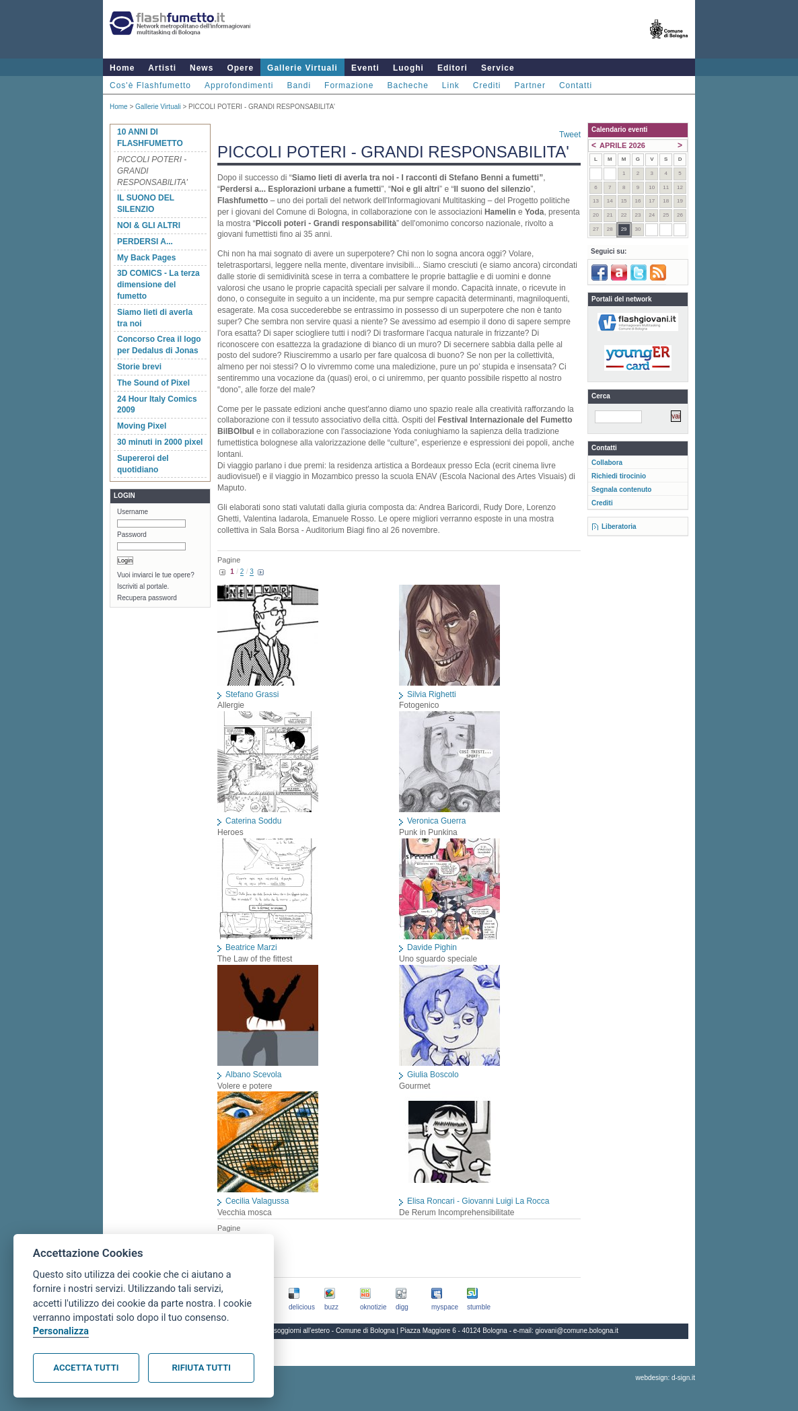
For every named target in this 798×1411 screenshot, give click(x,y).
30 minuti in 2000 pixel (160, 442)
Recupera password (147, 598)
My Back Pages (146, 257)
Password (132, 534)
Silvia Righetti (431, 694)
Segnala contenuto (621, 489)
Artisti (162, 68)
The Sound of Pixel (153, 383)
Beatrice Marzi (251, 947)
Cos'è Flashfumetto (150, 85)
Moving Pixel (141, 426)
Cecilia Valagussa (257, 1201)
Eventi (365, 68)
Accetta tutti (85, 1368)
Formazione (348, 85)
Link (451, 85)
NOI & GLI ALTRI (148, 225)
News (201, 68)
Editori (452, 68)
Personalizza (61, 1331)
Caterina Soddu (253, 821)
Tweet (570, 134)
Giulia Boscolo (433, 1074)
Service (498, 68)
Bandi (299, 85)
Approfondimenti (239, 85)
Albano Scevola (253, 1074)
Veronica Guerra (436, 821)
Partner (530, 85)
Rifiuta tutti (201, 1368)
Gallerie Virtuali (302, 68)
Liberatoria (619, 526)
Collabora (606, 462)
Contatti (575, 85)
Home (122, 68)
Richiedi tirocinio (618, 476)
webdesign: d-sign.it (665, 1377)
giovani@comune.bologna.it (577, 1330)
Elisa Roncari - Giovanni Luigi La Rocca (478, 1201)
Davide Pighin (432, 947)
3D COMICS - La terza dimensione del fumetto (158, 284)
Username (132, 511)
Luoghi (408, 68)
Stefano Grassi (252, 694)
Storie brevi (139, 366)
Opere (240, 68)
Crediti (487, 85)
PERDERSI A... (145, 241)
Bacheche (407, 85)
